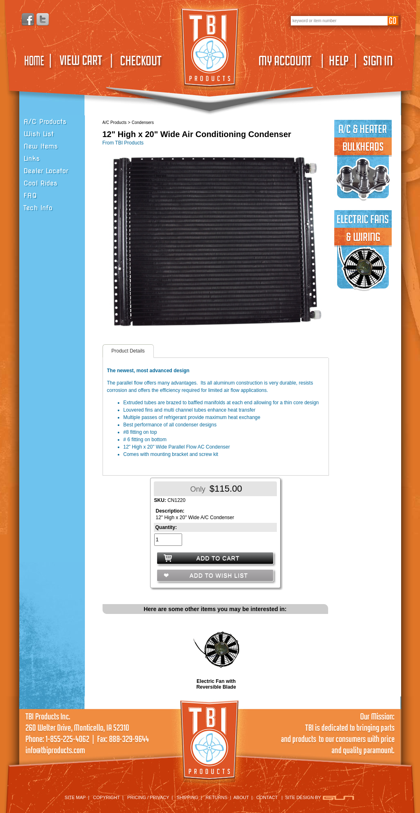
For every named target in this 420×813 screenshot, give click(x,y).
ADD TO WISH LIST (218, 575)
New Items (40, 146)
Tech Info (37, 208)
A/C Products (44, 122)
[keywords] (339, 20)
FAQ (30, 195)
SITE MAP (75, 797)
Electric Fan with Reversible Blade (216, 684)
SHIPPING (188, 797)
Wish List (38, 134)
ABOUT (241, 797)
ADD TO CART (218, 558)
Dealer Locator (45, 171)
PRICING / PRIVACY (148, 797)
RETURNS (216, 797)
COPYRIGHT (106, 797)
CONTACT (267, 797)
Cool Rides (40, 183)
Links (31, 159)
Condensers (143, 122)
